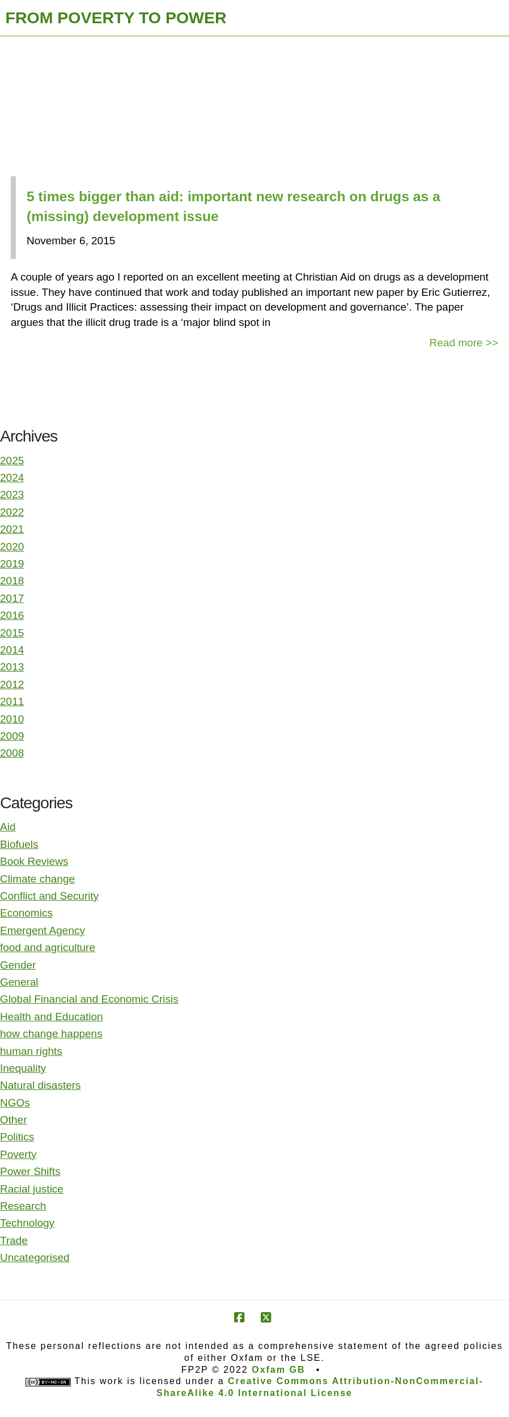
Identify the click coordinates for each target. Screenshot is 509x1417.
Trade (14, 1240)
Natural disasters (40, 1085)
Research (23, 1206)
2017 (12, 598)
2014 (12, 650)
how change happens (51, 1034)
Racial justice (31, 1189)
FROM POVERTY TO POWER (116, 18)
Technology (27, 1223)
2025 (12, 460)
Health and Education (51, 1017)
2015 (12, 633)
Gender (18, 965)
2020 (12, 547)
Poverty (18, 1154)
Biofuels (19, 844)
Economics (26, 913)
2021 (12, 529)
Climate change (37, 879)
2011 (12, 701)
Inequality (23, 1068)
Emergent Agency (42, 930)
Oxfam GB (278, 1369)
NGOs (15, 1103)
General (19, 982)
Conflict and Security (49, 896)
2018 (12, 581)
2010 (12, 719)
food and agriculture (47, 947)
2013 (12, 667)
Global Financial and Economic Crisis (89, 999)
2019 (12, 564)
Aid (7, 827)
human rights (31, 1051)
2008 (12, 753)
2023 (12, 494)
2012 (12, 684)
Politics (17, 1137)
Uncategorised (35, 1257)
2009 (12, 736)
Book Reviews (34, 861)
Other (13, 1120)
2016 (12, 615)
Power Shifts (30, 1171)
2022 (12, 512)
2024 (12, 477)
